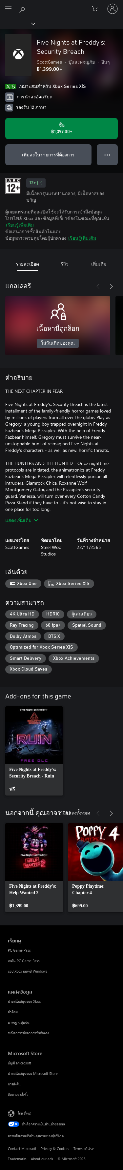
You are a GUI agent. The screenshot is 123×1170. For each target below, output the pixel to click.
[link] (34, 751)
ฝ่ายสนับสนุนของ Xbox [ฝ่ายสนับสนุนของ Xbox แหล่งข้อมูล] (24, 1001)
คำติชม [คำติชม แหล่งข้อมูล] (13, 1012)
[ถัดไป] (111, 286)
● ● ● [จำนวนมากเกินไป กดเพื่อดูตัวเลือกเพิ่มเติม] (107, 154)
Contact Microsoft (22, 1148)
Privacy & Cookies (55, 1148)
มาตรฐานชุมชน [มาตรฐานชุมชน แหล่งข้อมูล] (19, 1022)
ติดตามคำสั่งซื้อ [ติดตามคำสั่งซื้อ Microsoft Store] (18, 1094)
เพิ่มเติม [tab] (98, 264)
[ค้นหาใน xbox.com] (23, 8)
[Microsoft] (61, 5)
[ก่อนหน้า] (98, 286)
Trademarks (17, 1159)
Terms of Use (83, 1148)
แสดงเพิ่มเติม (21, 520)
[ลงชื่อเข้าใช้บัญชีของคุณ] (112, 9)
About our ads (42, 1159)
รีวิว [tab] (65, 264)
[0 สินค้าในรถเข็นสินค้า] (97, 9)
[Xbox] (17, 23)
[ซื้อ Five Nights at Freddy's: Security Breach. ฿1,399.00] (61, 128)
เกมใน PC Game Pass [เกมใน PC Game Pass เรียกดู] (24, 960)
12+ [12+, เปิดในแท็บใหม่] (36, 183)
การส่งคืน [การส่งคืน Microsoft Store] (14, 1084)
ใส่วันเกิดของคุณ (58, 343)
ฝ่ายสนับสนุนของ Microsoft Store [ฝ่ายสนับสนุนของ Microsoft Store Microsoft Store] (33, 1073)
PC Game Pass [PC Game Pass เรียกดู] (19, 950)
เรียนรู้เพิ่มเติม (20, 225)
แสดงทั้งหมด (78, 812)
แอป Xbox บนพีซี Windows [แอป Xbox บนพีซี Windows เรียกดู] (27, 971)
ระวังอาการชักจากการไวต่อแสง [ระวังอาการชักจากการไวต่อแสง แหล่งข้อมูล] (28, 1033)
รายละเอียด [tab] (27, 264)
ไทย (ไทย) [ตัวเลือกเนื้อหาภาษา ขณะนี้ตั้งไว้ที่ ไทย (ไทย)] (24, 1113)
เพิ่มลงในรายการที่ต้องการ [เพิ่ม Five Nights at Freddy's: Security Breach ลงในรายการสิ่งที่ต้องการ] (48, 154)
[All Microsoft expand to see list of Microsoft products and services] (8, 9)
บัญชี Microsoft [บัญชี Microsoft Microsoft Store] (19, 1063)
